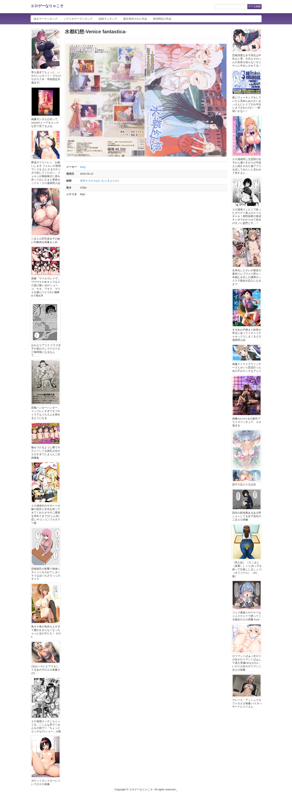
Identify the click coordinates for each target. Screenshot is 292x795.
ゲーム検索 (254, 6)
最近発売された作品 (135, 18)
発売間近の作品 (162, 18)
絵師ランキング (108, 18)
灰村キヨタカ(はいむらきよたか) (99, 180)
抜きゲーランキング (46, 18)
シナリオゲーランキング (78, 18)
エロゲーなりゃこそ (47, 6)
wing (83, 166)
